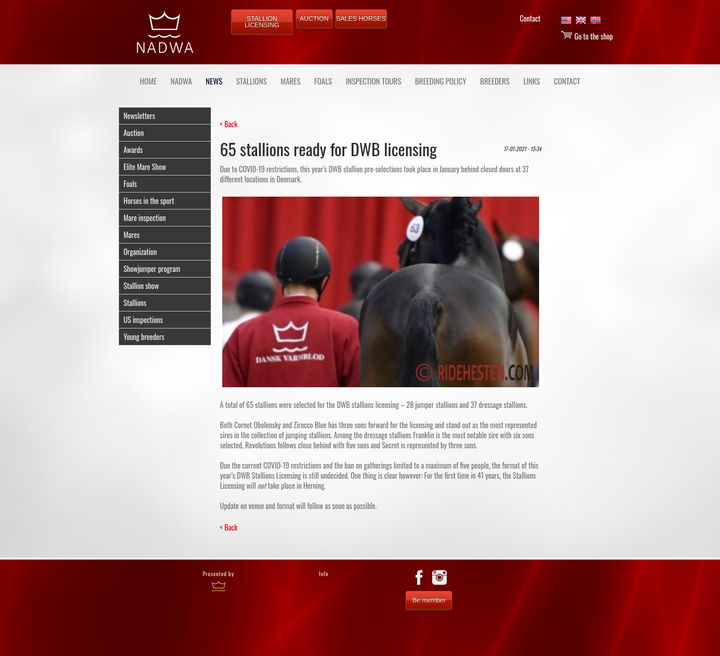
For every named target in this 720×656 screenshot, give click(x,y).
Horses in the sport (149, 200)
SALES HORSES (361, 18)
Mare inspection (145, 217)
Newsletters (139, 115)
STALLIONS (251, 81)
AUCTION (314, 18)
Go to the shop (587, 36)
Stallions (135, 302)
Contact (530, 18)
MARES (290, 81)
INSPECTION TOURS (373, 81)
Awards (133, 149)
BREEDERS (495, 81)
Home (148, 81)
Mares (132, 234)
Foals (130, 183)
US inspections (143, 319)
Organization (140, 251)
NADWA (181, 81)
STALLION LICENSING (262, 21)
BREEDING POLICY (441, 81)
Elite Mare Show (145, 166)
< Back (228, 124)
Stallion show (141, 285)
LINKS (531, 81)
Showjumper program (152, 268)
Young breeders (144, 336)
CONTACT (567, 81)
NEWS (214, 81)
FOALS (323, 81)
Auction (134, 132)
